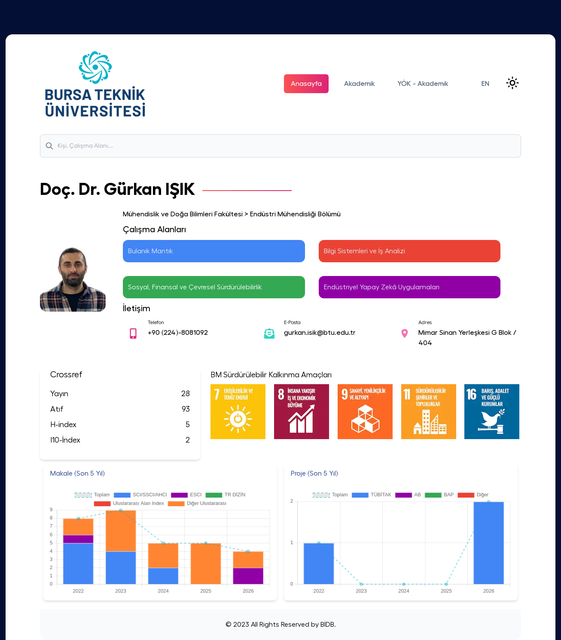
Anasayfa (306, 83)
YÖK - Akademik (422, 83)
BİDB (326, 624)
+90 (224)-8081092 (178, 332)
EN (485, 83)
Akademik (359, 83)
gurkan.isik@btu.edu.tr (320, 332)
